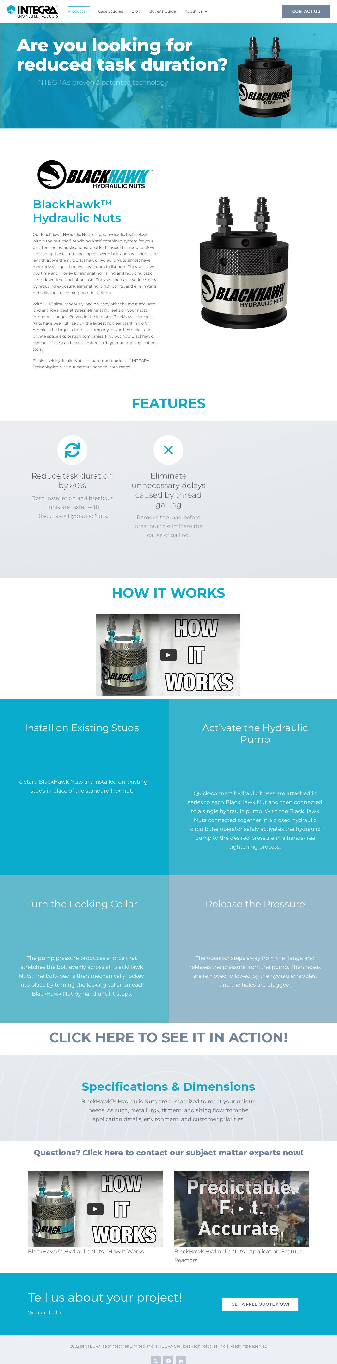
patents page (89, 367)
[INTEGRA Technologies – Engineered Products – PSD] (32, 7)
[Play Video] (168, 655)
